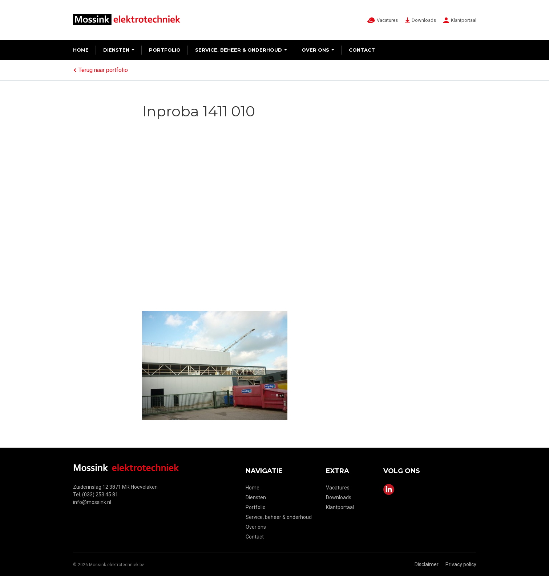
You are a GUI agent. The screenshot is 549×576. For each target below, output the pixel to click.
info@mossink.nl (92, 502)
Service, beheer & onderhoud (238, 50)
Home (81, 50)
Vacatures (338, 488)
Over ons (315, 50)
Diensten (116, 50)
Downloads (338, 497)
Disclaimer (427, 564)
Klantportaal (340, 507)
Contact (362, 50)
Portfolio (165, 50)
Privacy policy (460, 564)
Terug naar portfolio (100, 70)
